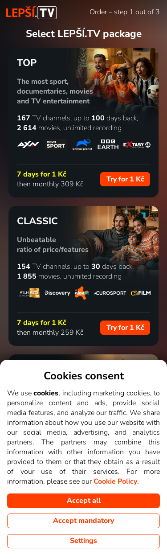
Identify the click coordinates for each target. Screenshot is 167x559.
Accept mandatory (83, 521)
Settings (83, 541)
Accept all (84, 501)
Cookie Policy (115, 481)
